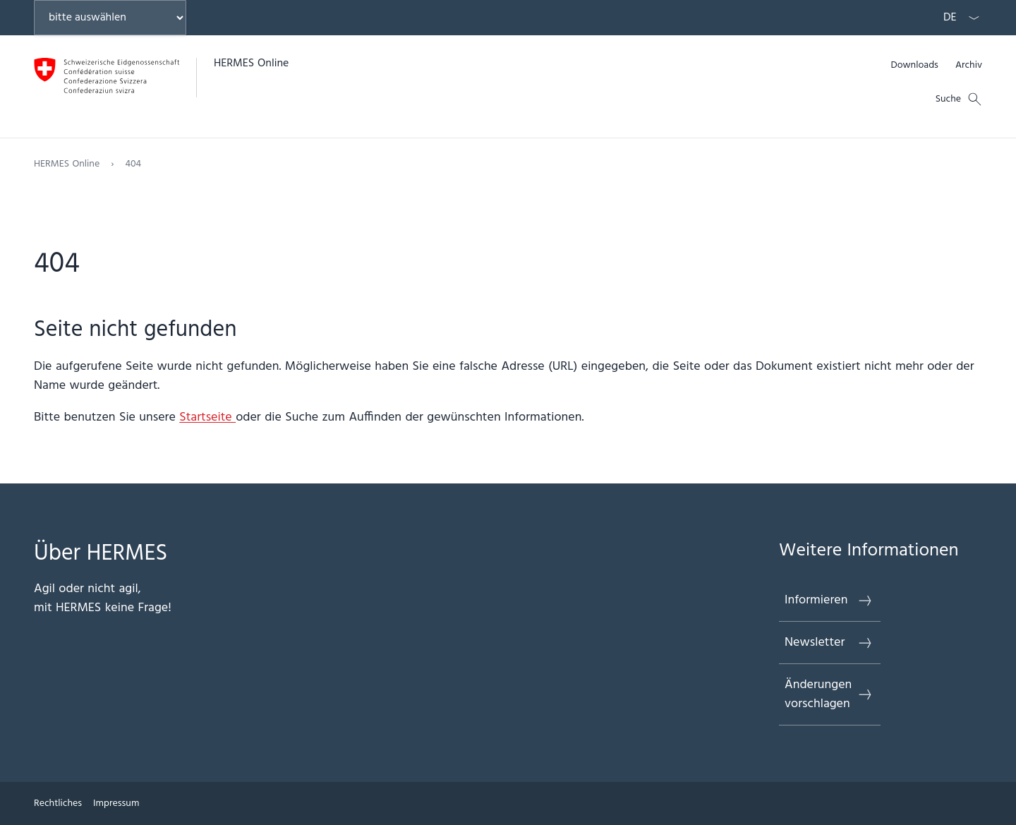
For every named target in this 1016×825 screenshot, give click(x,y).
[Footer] (508, 803)
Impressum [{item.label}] (116, 803)
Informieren (829, 600)
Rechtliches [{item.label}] (58, 803)
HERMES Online (251, 63)
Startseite (207, 417)
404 (133, 164)
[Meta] (936, 65)
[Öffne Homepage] (161, 86)
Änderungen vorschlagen (829, 694)
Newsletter (829, 642)
